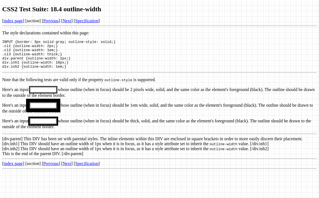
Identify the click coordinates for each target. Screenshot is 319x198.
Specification (86, 20)
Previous (51, 20)
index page (13, 20)
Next (67, 20)
